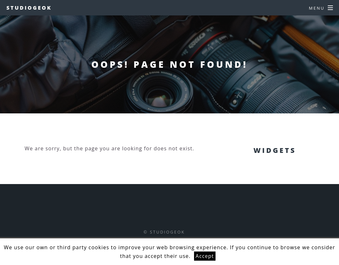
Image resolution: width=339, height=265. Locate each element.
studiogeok (29, 7)
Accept (205, 256)
